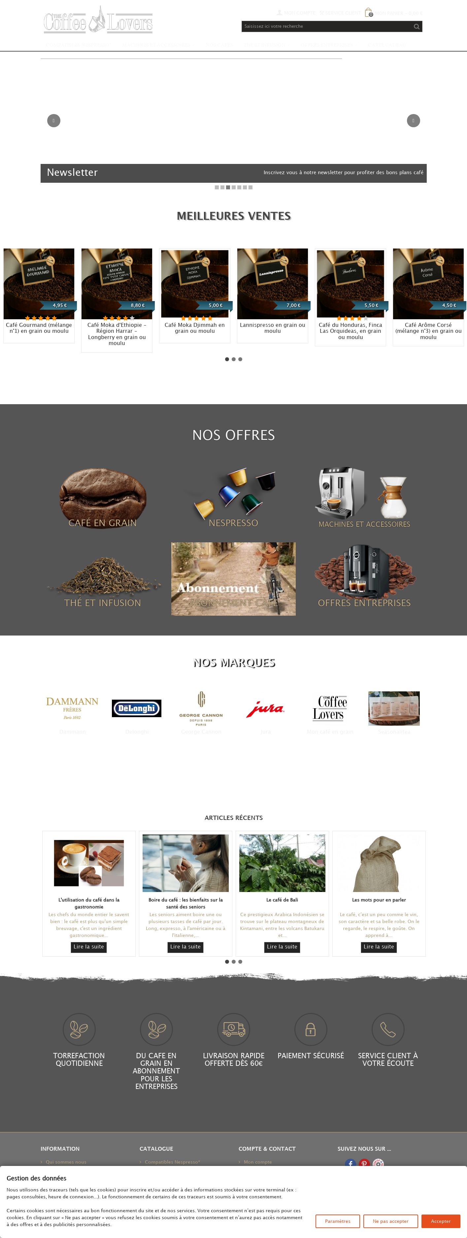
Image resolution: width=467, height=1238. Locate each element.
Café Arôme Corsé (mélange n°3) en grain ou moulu (428, 331)
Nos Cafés (219, 45)
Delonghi (137, 732)
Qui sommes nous (65, 1162)
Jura (266, 732)
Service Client (340, 13)
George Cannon (201, 732)
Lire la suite (89, 947)
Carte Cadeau (387, 45)
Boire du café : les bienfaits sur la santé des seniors (186, 903)
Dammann (72, 732)
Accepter (441, 1221)
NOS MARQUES (233, 663)
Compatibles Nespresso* (79, 45)
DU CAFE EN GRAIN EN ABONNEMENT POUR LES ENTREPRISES (156, 1071)
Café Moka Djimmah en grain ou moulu (195, 328)
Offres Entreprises (327, 45)
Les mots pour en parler (379, 900)
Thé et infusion (264, 45)
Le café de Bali (282, 900)
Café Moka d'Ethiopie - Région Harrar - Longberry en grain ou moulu (117, 334)
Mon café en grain (330, 732)
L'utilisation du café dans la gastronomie (88, 903)
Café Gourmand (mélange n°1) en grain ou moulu (39, 328)
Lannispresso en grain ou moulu (272, 328)
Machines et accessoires (156, 45)
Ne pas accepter (391, 1221)
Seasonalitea (394, 732)
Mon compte (257, 1162)
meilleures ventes (234, 217)
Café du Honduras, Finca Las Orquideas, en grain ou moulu (350, 331)
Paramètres (337, 1221)
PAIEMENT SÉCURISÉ (311, 1056)
